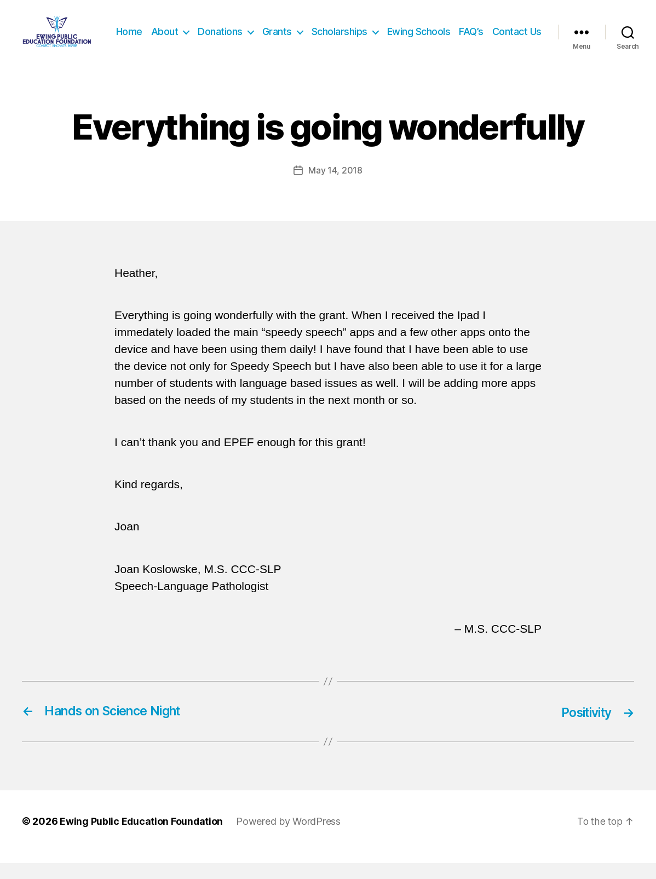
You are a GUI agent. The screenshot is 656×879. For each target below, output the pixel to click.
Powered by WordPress (289, 837)
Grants (335, 31)
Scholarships (397, 31)
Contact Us (517, 48)
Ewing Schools (477, 31)
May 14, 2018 (335, 186)
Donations (278, 31)
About (223, 31)
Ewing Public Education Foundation (142, 837)
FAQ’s (529, 31)
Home (187, 31)
